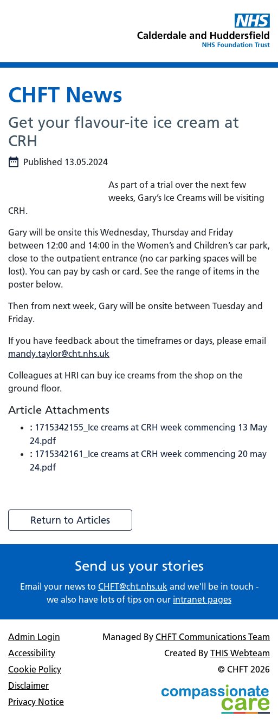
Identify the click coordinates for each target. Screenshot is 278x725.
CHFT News (65, 94)
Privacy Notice (36, 701)
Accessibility (31, 653)
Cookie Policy (34, 669)
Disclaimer (28, 685)
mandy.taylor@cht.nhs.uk (58, 353)
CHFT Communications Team (213, 636)
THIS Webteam (240, 653)
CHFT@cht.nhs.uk (132, 586)
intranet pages (202, 599)
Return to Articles (70, 520)
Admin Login (34, 636)
